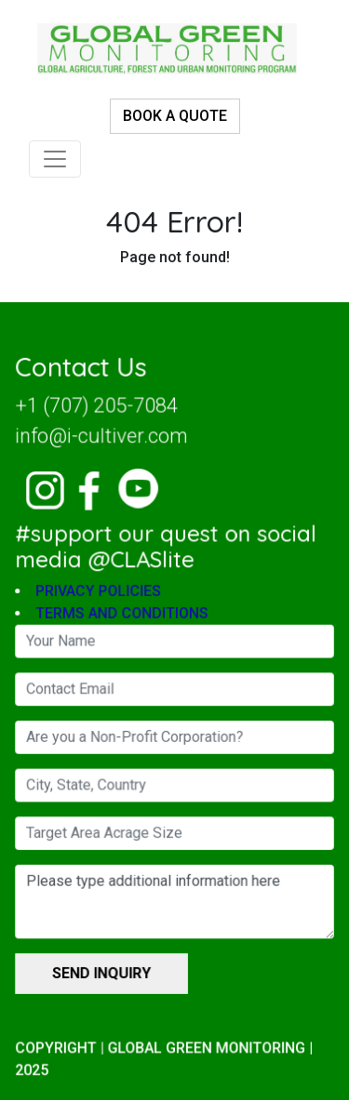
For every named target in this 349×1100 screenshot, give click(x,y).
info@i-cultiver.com (103, 441)
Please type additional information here (174, 899)
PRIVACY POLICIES (100, 594)
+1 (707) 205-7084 (98, 411)
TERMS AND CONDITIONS (123, 616)
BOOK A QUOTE (175, 116)
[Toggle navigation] (55, 159)
